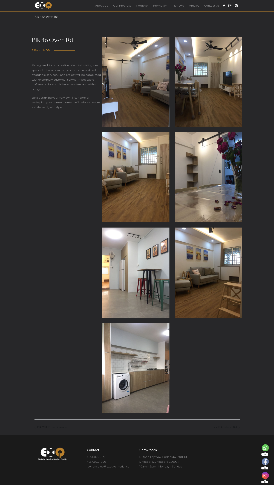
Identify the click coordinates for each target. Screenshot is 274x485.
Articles (194, 5)
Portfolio (142, 5)
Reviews (178, 5)
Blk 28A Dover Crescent (53, 427)
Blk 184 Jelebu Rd (225, 427)
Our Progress (122, 5)
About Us (101, 5)
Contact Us (211, 5)
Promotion (160, 5)
